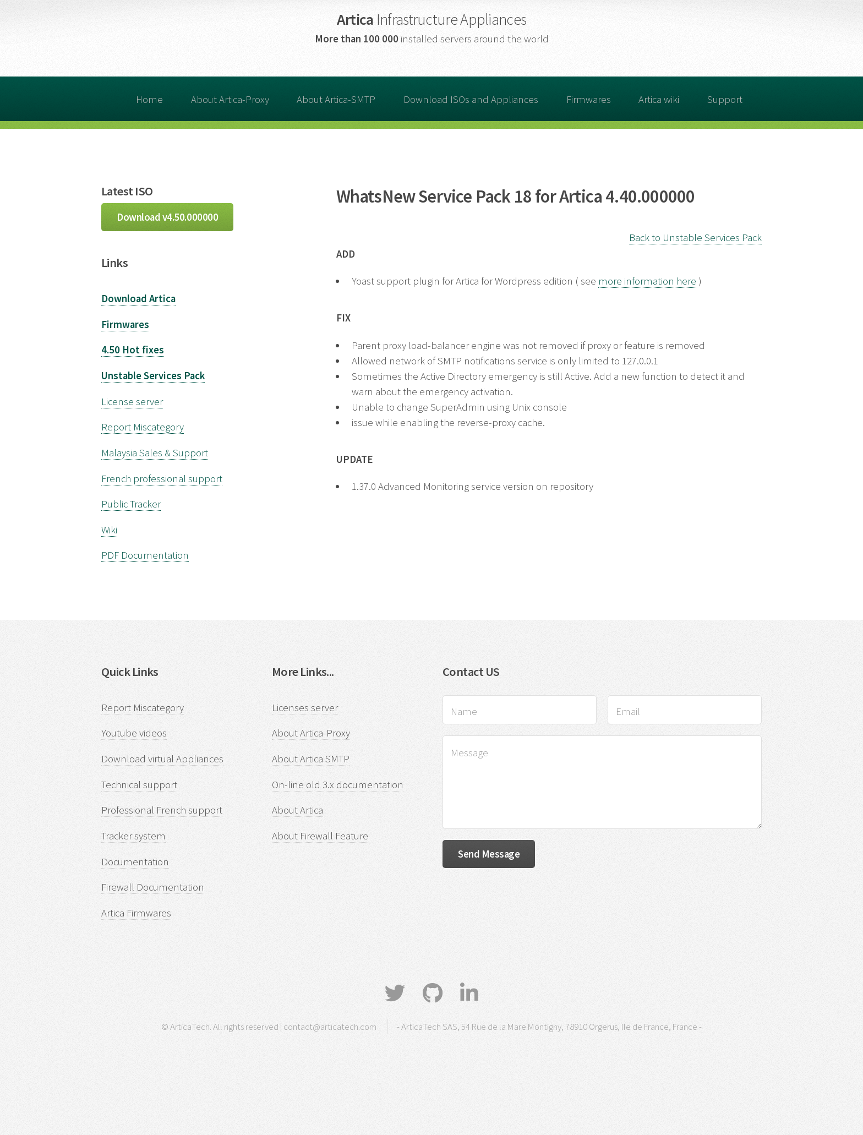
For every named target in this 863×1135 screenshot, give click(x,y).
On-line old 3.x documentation (337, 784)
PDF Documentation (145, 555)
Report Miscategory (142, 427)
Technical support (139, 784)
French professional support (161, 478)
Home (149, 99)
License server (132, 401)
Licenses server (305, 707)
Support (724, 99)
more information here (647, 281)
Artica (432, 19)
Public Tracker (131, 504)
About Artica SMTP (310, 758)
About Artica (297, 810)
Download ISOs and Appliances (470, 99)
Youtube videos (134, 733)
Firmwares (588, 99)
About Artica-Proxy (230, 99)
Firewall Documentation (152, 887)
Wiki (109, 529)
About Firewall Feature (320, 836)
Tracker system (133, 836)
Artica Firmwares (136, 913)
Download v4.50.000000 (167, 217)
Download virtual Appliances (162, 758)
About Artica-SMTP (336, 99)
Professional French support (161, 810)
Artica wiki (658, 99)
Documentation (135, 861)
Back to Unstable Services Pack (695, 237)
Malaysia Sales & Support (154, 452)
